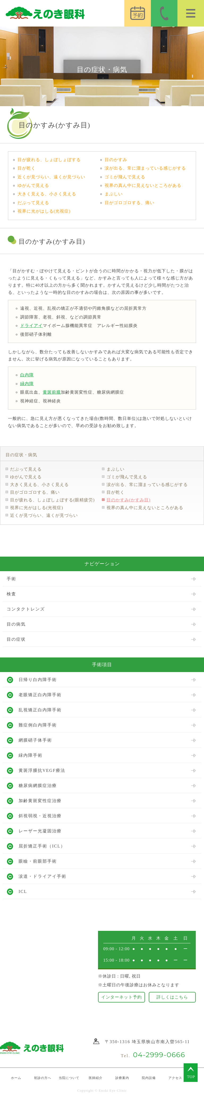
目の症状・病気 (21, 455)
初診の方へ (42, 1078)
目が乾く (27, 168)
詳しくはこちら (172, 997)
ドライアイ (31, 325)
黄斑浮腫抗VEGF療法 (42, 770)
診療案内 (122, 1078)
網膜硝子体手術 (35, 740)
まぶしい (114, 194)
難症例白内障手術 (38, 725)
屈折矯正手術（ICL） (42, 846)
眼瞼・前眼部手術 (38, 861)
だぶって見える (33, 202)
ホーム (16, 1078)
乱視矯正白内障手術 (40, 710)
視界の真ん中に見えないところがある (143, 185)
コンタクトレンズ (26, 609)
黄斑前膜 (52, 392)
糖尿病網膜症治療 (38, 785)
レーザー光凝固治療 (40, 831)
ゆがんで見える (33, 185)
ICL (23, 891)
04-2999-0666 (159, 1055)
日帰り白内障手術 (38, 679)
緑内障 (27, 383)
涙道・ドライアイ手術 (42, 876)
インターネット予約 (121, 997)
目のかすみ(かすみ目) (129, 500)
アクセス (175, 1078)
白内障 (27, 375)
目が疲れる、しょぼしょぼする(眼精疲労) (52, 500)
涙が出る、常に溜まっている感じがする (145, 168)
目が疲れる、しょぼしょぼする (49, 159)
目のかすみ (116, 159)
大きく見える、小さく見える (47, 194)
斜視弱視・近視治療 (40, 816)
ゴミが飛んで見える (125, 177)
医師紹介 (96, 1078)
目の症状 (16, 639)
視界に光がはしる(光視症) (44, 211)
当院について (69, 1078)
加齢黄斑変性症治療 (40, 800)
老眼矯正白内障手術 (40, 694)
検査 (11, 594)
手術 (11, 579)
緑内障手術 (30, 755)
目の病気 (16, 624)
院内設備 (149, 1078)
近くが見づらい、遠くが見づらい (51, 177)
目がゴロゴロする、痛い (129, 202)
